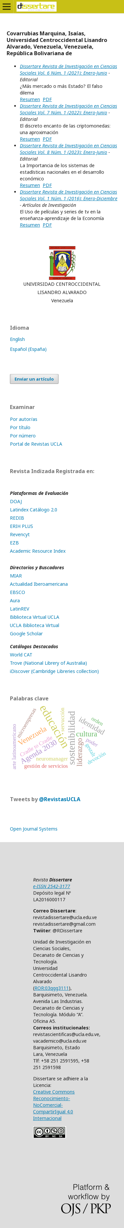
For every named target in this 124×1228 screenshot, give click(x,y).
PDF (47, 99)
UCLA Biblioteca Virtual (34, 625)
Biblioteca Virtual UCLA (34, 617)
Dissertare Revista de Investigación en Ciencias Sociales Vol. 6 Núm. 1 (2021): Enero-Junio (68, 69)
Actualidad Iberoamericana (39, 584)
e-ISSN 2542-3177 (51, 886)
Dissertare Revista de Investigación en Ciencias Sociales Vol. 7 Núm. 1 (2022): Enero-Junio (68, 109)
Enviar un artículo (34, 379)
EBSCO (17, 592)
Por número (23, 435)
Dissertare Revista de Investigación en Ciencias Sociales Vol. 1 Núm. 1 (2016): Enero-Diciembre (68, 195)
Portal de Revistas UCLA (36, 444)
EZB (14, 543)
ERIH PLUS (21, 526)
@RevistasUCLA (59, 799)
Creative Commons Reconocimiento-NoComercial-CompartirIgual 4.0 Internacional (54, 1105)
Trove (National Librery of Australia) (48, 663)
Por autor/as (23, 419)
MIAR (16, 576)
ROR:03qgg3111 (51, 988)
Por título (20, 427)
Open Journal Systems (34, 829)
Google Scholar (26, 633)
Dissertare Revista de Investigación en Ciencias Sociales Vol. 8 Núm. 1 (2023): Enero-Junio (68, 148)
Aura (15, 600)
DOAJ (16, 501)
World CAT (21, 654)
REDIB (17, 518)
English (17, 339)
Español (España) (28, 349)
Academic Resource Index (37, 551)
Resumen (30, 99)
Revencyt (20, 534)
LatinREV (19, 609)
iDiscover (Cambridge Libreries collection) (54, 671)
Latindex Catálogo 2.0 (33, 509)
